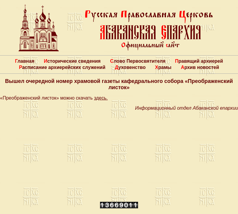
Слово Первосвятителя (137, 61)
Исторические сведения (72, 61)
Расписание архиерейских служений (62, 67)
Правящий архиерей (199, 61)
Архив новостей (200, 67)
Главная (24, 61)
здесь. (101, 97)
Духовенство (130, 67)
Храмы (163, 67)
